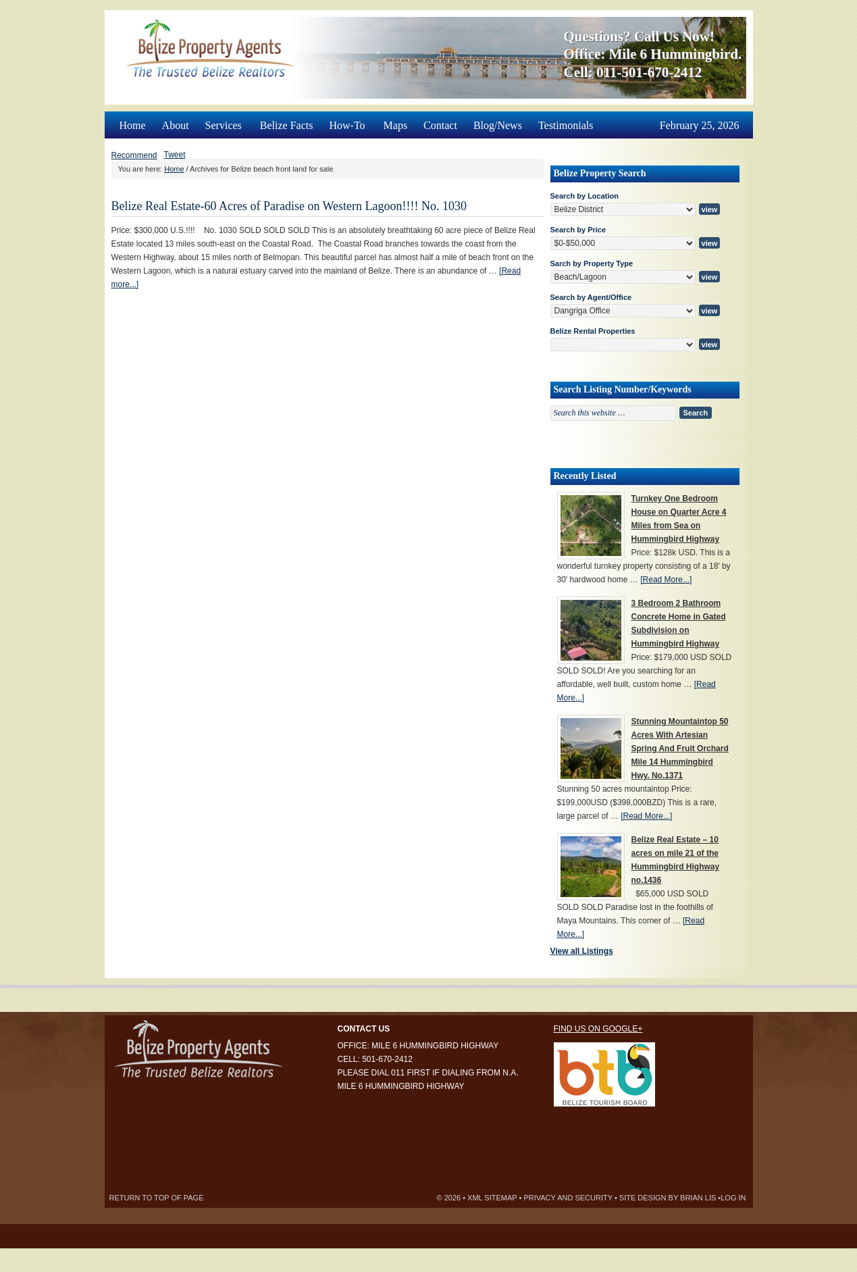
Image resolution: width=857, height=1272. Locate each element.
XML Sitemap (492, 1198)
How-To (348, 121)
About (175, 125)
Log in (733, 1198)
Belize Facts (286, 125)
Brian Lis (698, 1198)
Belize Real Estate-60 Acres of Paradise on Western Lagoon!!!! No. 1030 (289, 206)
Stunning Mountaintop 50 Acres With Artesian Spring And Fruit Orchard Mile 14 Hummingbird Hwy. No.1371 (680, 748)
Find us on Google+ (598, 1029)
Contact (440, 125)
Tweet (175, 154)
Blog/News (497, 125)
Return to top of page (156, 1198)
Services (224, 121)
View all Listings (581, 951)
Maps (396, 125)
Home (133, 125)
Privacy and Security (567, 1198)
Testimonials (566, 125)
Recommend (134, 155)
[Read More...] (666, 579)
